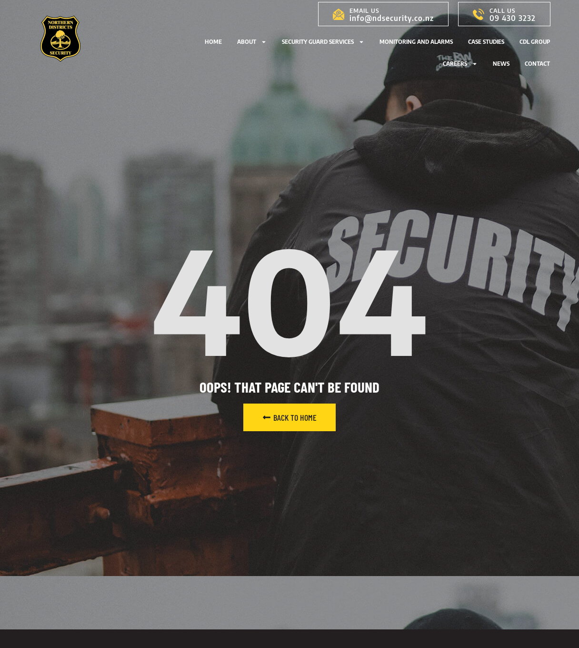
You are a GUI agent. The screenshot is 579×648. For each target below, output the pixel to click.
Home (213, 41)
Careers (460, 63)
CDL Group (534, 41)
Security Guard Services (323, 42)
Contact (537, 63)
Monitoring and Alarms (416, 41)
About (252, 42)
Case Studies (486, 41)
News (501, 63)
